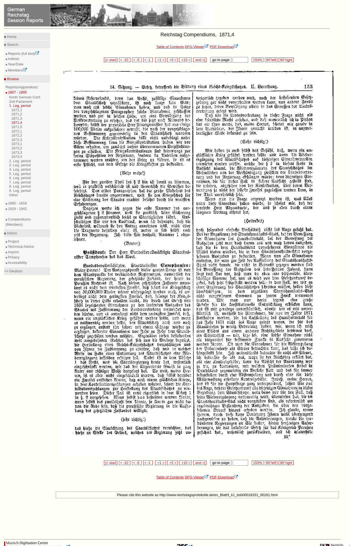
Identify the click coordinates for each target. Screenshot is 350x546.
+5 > (172, 60)
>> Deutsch (13, 271)
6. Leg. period (20, 178)
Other (13, 195)
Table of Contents (170, 47)
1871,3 (16, 118)
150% (257, 60)
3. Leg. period (20, 165)
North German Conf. (25, 97)
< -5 (137, 60)
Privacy (13, 257)
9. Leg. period (20, 191)
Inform (11, 233)
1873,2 (16, 148)
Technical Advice (20, 247)
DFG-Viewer (197, 47)
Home (11, 37)
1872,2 (16, 135)
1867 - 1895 (17, 92)
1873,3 (16, 152)
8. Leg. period (20, 186)
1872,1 (16, 131)
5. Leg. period (20, 174)
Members (17, 70)
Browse (12, 79)
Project (13, 241)
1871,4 (16, 122)
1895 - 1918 (17, 203)
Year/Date (15, 64)
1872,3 (16, 140)
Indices (13, 59)
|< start (110, 60)
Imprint (13, 252)
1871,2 (16, 114)
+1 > (160, 60)
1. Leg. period (20, 106)
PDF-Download (224, 47)
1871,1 (16, 110)
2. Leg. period (20, 161)
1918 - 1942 (17, 209)
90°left (271, 60)
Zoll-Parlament (20, 101)
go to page (220, 60)
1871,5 (16, 127)
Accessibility (17, 263)
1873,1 (16, 144)
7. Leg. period (20, 182)
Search (12, 45)
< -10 (124, 60)
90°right (286, 60)
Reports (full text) (23, 54)
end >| (200, 60)
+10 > (185, 60)
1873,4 (16, 157)
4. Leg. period (20, 169)
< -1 (148, 60)
